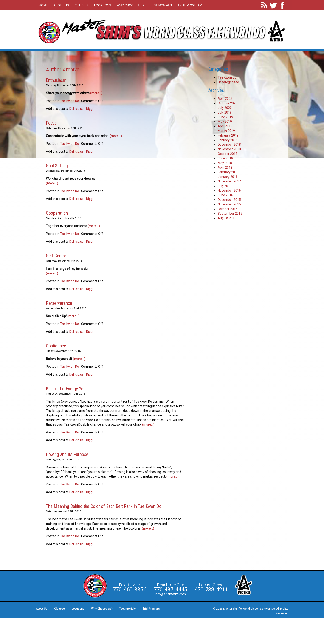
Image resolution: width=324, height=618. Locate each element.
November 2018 (229, 149)
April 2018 (225, 167)
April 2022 (225, 98)
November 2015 (229, 204)
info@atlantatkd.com (170, 594)
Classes (81, 5)
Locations (102, 5)
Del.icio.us (76, 109)
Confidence (56, 346)
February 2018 (228, 172)
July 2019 (225, 112)
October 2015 (227, 209)
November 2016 (229, 190)
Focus (51, 123)
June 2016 (225, 195)
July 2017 (225, 186)
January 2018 (228, 177)
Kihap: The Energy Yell (65, 388)
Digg (89, 109)
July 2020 (225, 108)
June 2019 (225, 117)
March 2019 (226, 131)
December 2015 (229, 200)
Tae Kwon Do (69, 101)
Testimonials (161, 5)
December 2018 (229, 144)
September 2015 (230, 213)
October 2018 (227, 154)
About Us (61, 5)
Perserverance (59, 303)
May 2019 (225, 121)
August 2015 (227, 218)
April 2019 (225, 126)
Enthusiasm (56, 80)
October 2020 (227, 103)
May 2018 (225, 163)
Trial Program (189, 5)
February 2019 (228, 135)
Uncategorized (228, 82)
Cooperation (57, 213)
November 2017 (229, 181)
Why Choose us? (130, 5)
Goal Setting (57, 165)
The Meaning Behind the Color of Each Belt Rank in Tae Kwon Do (103, 506)
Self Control (56, 256)
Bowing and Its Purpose (67, 454)
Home (43, 5)
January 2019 (228, 140)
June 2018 (225, 158)
